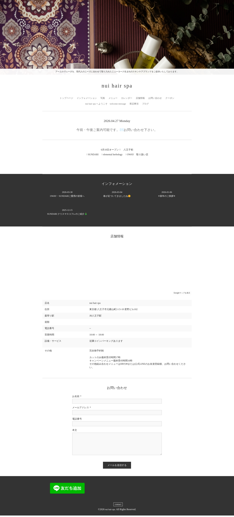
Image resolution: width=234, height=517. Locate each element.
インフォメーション (85, 99)
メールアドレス (81, 409)
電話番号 (77, 420)
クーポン (172, 99)
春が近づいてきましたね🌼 (117, 195)
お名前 (76, 397)
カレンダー (127, 99)
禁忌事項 (135, 105)
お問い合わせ (157, 99)
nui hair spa (117, 86)
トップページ (64, 99)
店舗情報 (141, 99)
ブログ (147, 105)
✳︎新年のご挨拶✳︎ (166, 195)
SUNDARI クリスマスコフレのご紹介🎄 (67, 213)
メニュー (113, 99)
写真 (102, 99)
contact (118, 505)
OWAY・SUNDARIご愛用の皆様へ (67, 195)
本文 (74, 431)
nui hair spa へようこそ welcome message (105, 105)
